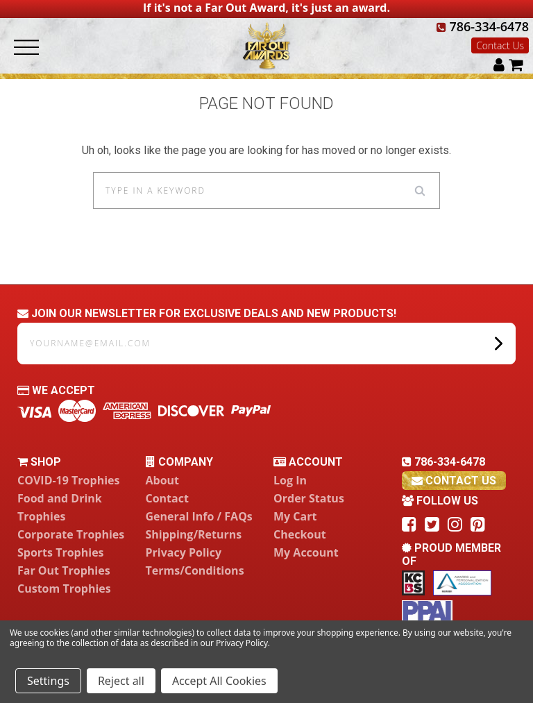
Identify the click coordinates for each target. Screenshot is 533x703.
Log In (290, 480)
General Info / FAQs (199, 516)
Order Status (308, 498)
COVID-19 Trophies (68, 480)
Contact (167, 498)
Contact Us (500, 45)
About (163, 480)
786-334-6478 (483, 26)
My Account (306, 552)
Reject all (121, 680)
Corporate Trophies (70, 534)
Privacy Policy (184, 552)
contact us (454, 480)
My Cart (294, 516)
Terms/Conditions (195, 570)
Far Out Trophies (63, 570)
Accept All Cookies (219, 680)
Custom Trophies (64, 588)
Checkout (299, 534)
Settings (48, 680)
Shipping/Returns (194, 534)
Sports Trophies (60, 552)
